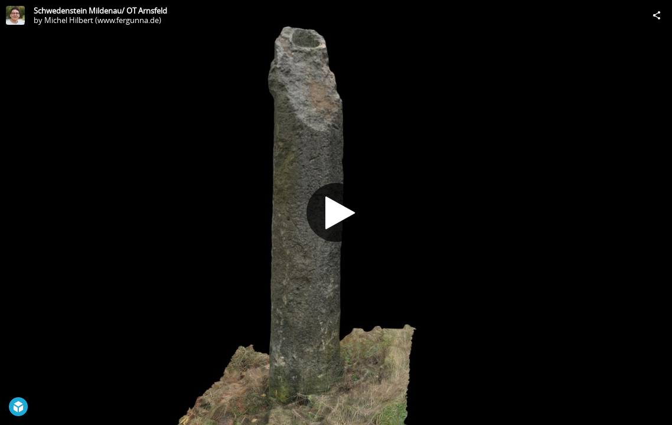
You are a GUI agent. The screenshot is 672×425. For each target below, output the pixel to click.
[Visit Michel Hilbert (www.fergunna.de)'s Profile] (15, 15)
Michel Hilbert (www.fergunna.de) (102, 20)
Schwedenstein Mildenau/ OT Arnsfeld (100, 10)
